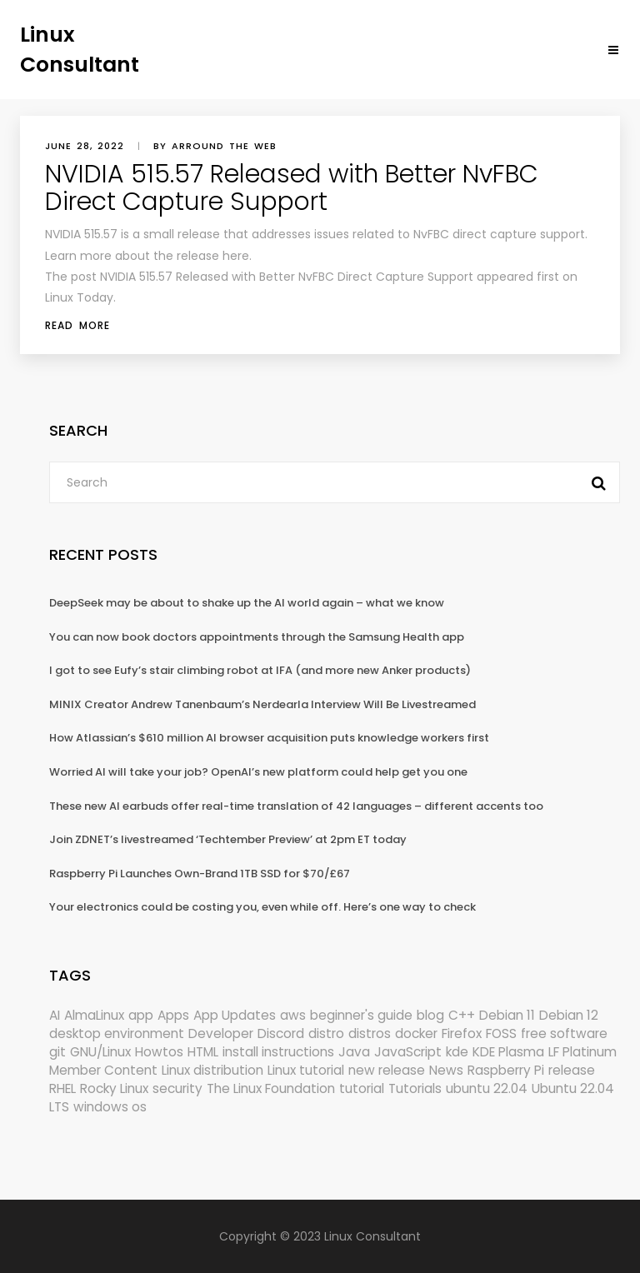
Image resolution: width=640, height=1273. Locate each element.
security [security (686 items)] (177, 1088)
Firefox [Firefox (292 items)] (462, 1033)
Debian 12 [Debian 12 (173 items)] (568, 1015)
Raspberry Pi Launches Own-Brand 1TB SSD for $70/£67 (199, 873)
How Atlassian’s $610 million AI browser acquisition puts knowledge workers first (269, 738)
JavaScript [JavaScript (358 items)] (408, 1052)
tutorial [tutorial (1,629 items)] (361, 1088)
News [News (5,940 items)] (446, 1070)
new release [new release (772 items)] (386, 1070)
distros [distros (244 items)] (369, 1033)
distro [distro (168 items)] (326, 1033)
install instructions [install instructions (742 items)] (278, 1052)
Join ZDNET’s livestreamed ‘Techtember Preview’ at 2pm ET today (228, 839)
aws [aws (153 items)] (293, 1015)
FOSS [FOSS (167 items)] (501, 1033)
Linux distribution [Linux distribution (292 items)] (212, 1070)
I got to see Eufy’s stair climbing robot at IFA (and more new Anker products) (260, 670)
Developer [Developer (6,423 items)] (220, 1033)
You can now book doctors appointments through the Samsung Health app (256, 637)
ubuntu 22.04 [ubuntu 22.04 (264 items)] (487, 1088)
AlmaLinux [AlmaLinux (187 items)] (94, 1015)
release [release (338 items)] (571, 1070)
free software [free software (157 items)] (564, 1033)
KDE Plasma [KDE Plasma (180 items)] (508, 1052)
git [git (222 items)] (57, 1052)
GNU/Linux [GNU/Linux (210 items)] (100, 1052)
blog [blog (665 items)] (430, 1015)
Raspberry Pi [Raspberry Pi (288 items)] (506, 1070)
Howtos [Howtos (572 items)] (159, 1052)
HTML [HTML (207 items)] (203, 1052)
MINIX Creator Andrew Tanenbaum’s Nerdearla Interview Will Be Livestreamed (262, 704)
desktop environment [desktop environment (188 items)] (116, 1033)
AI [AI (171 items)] (54, 1015)
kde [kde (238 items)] (457, 1052)
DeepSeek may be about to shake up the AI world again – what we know (246, 603)
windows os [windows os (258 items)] (110, 1107)
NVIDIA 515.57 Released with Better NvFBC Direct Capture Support (291, 188)
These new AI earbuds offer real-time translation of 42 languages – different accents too (296, 806)
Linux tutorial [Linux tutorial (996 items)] (306, 1070)
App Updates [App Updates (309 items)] (234, 1015)
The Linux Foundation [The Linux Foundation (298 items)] (271, 1088)
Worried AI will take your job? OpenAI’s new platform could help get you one (258, 772)
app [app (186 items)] (140, 1015)
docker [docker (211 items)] (416, 1033)
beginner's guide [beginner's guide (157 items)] (361, 1015)
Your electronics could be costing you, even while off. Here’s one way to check (262, 907)
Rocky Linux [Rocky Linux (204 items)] (114, 1088)
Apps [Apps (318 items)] (173, 1015)
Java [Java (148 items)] (354, 1052)
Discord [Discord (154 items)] (281, 1033)
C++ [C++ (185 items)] (461, 1015)
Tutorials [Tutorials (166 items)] (415, 1088)
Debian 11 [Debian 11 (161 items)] (507, 1015)
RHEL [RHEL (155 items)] (62, 1088)
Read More (77, 325)
